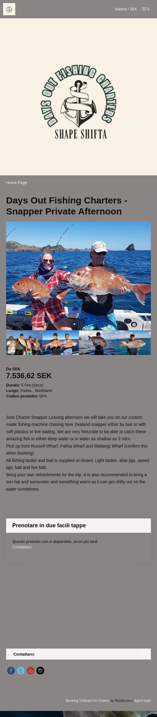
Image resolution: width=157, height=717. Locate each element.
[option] (24, 343)
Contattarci (21, 547)
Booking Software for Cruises (88, 700)
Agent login (142, 700)
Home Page (16, 182)
